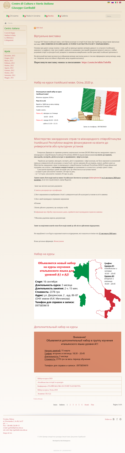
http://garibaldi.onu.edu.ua (18, 430)
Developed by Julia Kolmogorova (61, 440)
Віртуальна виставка (47, 36)
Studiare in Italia (10, 35)
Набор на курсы (44, 254)
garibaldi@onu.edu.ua (15, 428)
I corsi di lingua (10, 33)
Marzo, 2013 (9, 61)
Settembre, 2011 (10, 75)
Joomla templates (62, 450)
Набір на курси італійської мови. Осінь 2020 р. (64, 82)
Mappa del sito (7, 433)
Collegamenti (9, 40)
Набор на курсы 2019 (44, 378)
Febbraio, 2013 (10, 63)
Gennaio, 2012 (9, 70)
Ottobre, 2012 (9, 66)
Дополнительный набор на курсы (56, 327)
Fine (92, 405)
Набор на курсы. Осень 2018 (47, 390)
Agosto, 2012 (9, 68)
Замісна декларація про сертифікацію (48, 190)
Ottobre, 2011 (9, 73)
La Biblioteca (9, 38)
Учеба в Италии (37, 399)
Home (6, 23)
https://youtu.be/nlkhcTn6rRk (96, 62)
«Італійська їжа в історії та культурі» (50, 382)
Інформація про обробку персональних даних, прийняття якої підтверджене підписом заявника (68, 212)
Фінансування (59, 241)
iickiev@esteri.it (95, 178)
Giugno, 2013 (9, 58)
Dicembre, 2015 (10, 56)
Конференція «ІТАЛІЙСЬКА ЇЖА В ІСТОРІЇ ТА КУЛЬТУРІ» (59, 386)
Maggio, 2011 (9, 78)
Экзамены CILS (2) (44, 394)
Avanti (86, 405)
